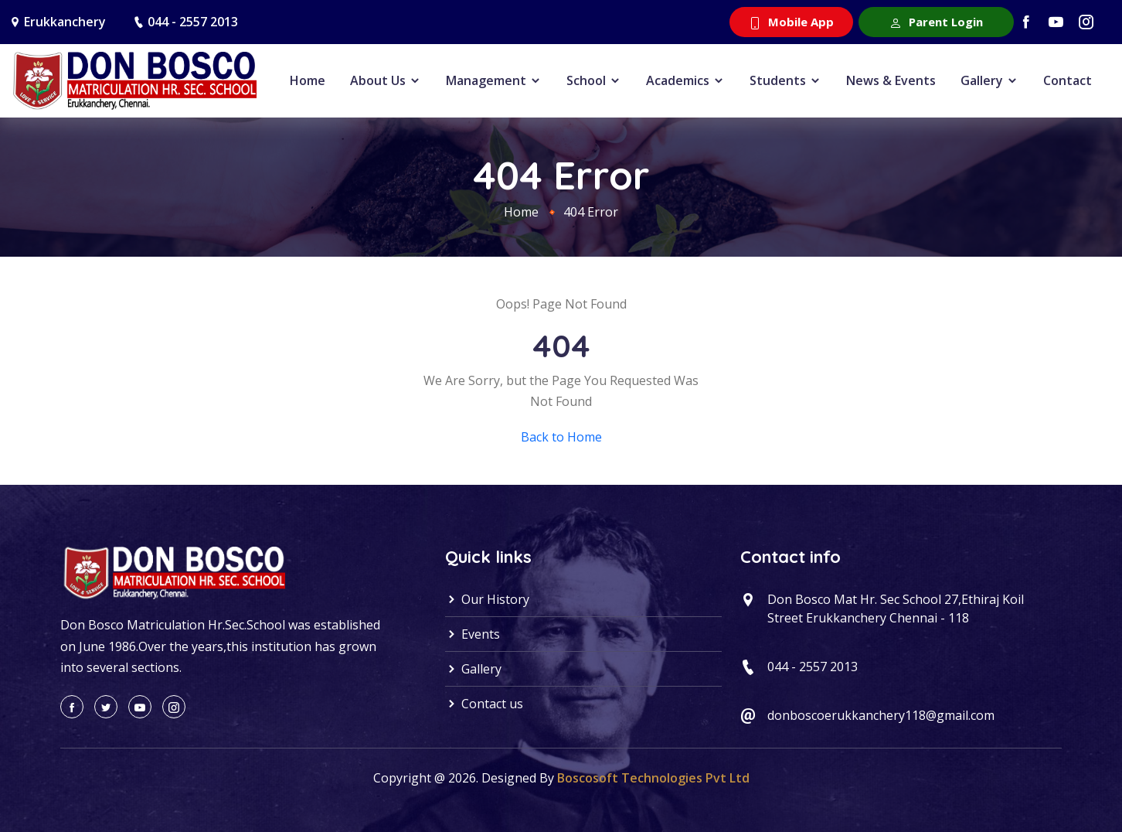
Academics (685, 80)
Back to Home (561, 436)
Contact (1067, 80)
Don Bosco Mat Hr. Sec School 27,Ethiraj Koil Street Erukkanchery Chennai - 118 (895, 608)
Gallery (989, 80)
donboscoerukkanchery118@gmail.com (880, 715)
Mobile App (791, 21)
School (593, 80)
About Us (385, 80)
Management (494, 80)
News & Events (891, 80)
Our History (487, 599)
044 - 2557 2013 (193, 21)
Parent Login (936, 21)
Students (785, 80)
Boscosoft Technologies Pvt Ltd (653, 777)
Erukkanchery (65, 21)
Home (307, 80)
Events (472, 634)
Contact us (484, 703)
